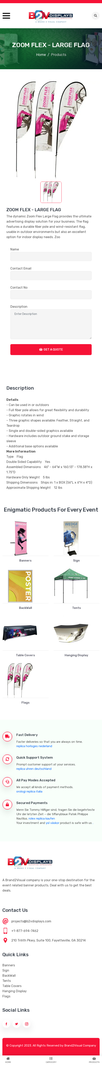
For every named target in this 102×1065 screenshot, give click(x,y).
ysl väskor (52, 823)
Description (18, 307)
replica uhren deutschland (33, 769)
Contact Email (20, 268)
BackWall (25, 608)
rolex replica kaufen (42, 818)
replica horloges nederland (34, 746)
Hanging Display (76, 655)
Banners (25, 560)
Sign (76, 560)
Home (41, 55)
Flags (25, 702)
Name (14, 249)
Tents (76, 608)
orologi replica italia (29, 791)
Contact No (18, 287)
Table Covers (25, 655)
